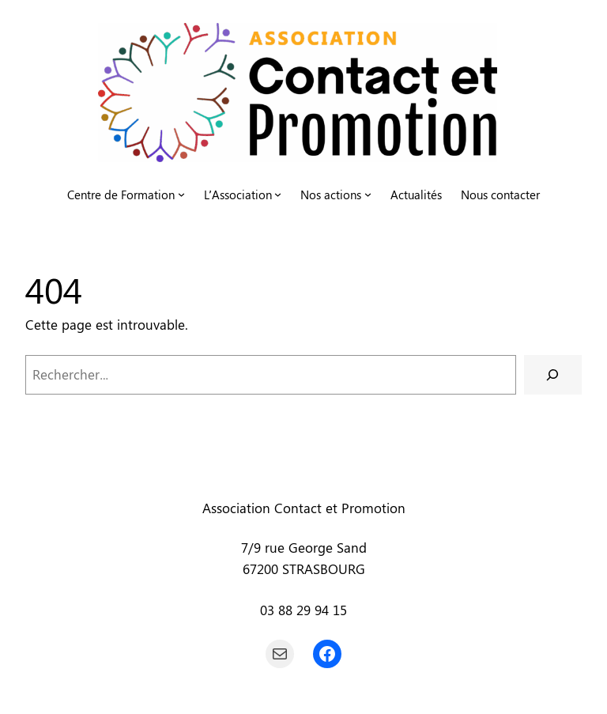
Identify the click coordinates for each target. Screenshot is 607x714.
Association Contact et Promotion (303, 507)
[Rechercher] (553, 375)
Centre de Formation (121, 194)
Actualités (416, 194)
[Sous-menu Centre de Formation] (181, 194)
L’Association (238, 194)
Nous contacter (500, 194)
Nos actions (330, 194)
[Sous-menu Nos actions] (367, 194)
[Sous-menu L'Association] (277, 194)
